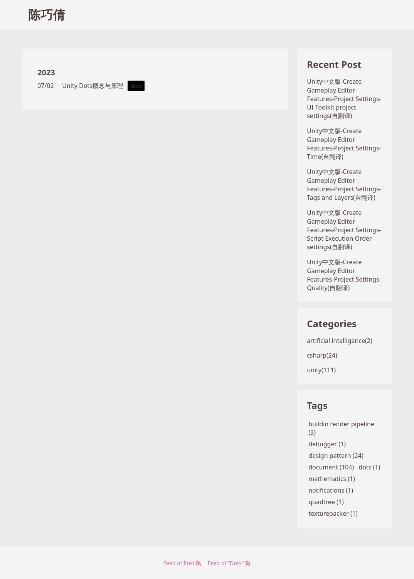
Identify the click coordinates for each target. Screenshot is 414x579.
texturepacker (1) (333, 513)
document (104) (331, 467)
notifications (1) (330, 490)
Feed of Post (182, 563)
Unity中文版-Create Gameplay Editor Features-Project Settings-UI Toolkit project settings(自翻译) (344, 98)
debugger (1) (327, 444)
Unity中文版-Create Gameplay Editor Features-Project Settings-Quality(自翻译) (344, 275)
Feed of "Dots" (229, 563)
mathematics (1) (331, 478)
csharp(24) (322, 355)
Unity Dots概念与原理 (92, 85)
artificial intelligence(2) (339, 340)
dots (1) (369, 467)
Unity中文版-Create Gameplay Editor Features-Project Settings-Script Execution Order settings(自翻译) (344, 229)
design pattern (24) (336, 455)
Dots (136, 85)
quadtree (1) (326, 502)
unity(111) (321, 370)
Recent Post (334, 64)
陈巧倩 (46, 14)
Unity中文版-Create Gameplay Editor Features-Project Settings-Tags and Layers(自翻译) (344, 184)
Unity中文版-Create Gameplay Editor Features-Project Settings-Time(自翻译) (344, 144)
